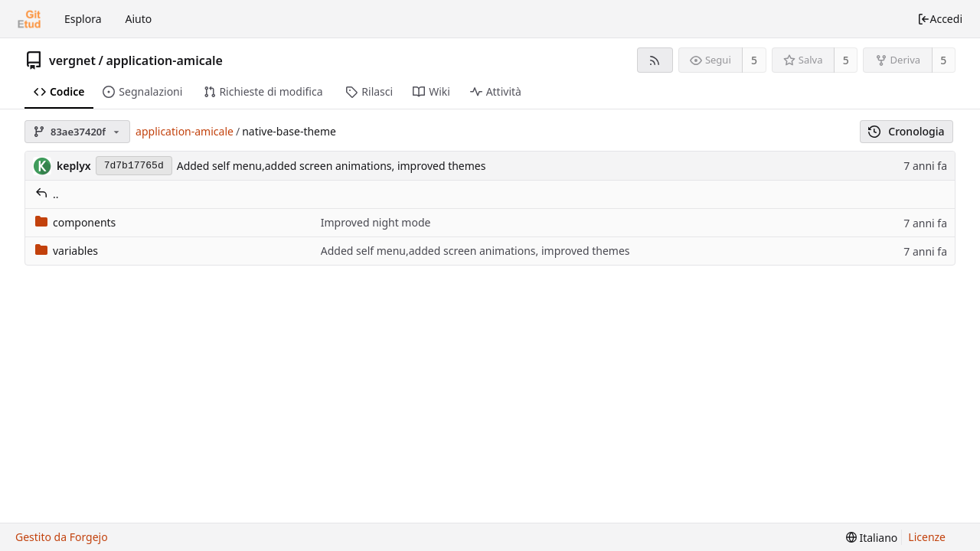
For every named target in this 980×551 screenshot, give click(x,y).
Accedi (939, 18)
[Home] (29, 19)
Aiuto (139, 18)
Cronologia (906, 131)
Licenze (927, 537)
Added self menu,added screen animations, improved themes (331, 165)
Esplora (83, 18)
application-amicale (164, 60)
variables (66, 250)
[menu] (871, 537)
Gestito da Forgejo (61, 537)
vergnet (72, 60)
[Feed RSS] (655, 60)
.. (47, 194)
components (75, 222)
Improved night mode (376, 222)
